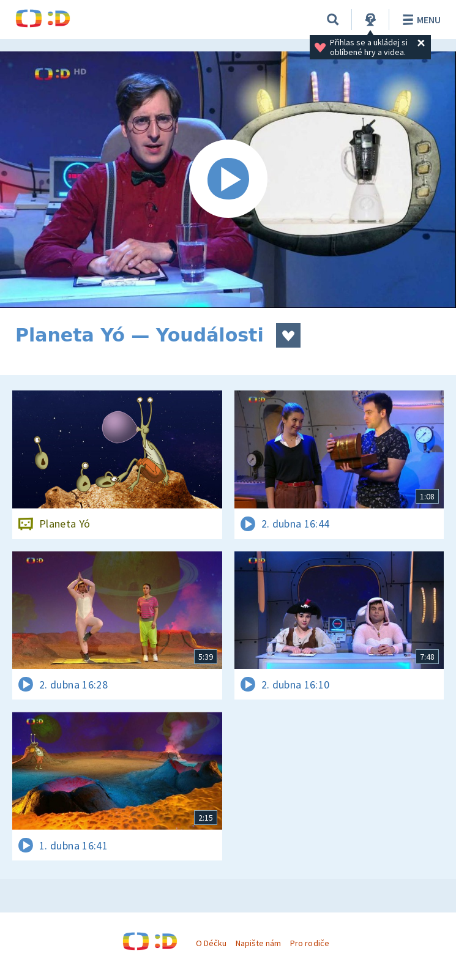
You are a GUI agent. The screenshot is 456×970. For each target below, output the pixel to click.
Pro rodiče (309, 943)
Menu (419, 19)
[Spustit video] (228, 179)
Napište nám (258, 943)
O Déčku (211, 943)
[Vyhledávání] (333, 19)
